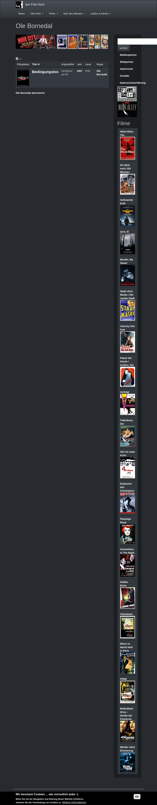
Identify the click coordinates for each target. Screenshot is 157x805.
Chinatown (126, 614)
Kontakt (124, 75)
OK (137, 796)
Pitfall (123, 679)
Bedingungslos (45, 72)
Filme (53, 13)
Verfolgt (124, 392)
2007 (79, 71)
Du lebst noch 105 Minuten (125, 168)
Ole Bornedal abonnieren (30, 93)
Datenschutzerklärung (129, 82)
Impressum (126, 68)
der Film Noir (35, 4)
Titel (36, 64)
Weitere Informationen (74, 802)
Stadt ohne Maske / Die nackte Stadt (127, 295)
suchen (124, 48)
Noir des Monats (74, 13)
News (21, 13)
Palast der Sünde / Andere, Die (127, 361)
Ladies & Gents (100, 13)
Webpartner (127, 61)
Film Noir (37, 13)
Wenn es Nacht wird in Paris (126, 647)
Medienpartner (128, 55)
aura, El (124, 231)
